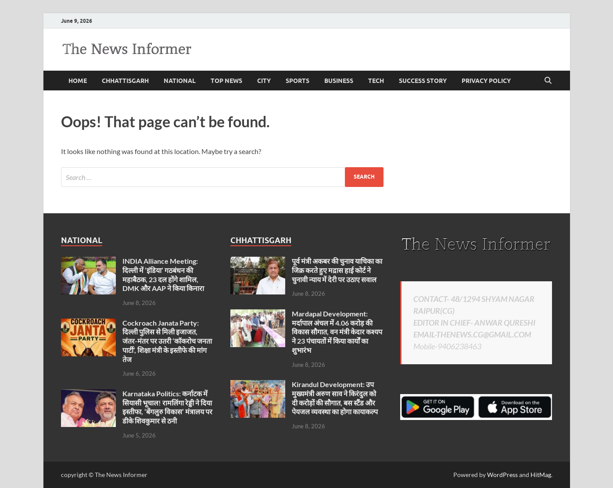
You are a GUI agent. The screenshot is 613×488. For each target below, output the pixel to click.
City (264, 80)
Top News (226, 80)
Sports (297, 80)
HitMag (541, 474)
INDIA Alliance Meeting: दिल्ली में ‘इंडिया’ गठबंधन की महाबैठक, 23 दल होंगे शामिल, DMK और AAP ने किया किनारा (163, 274)
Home (77, 80)
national (180, 80)
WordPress (502, 474)
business (338, 80)
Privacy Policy (486, 80)
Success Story (423, 80)
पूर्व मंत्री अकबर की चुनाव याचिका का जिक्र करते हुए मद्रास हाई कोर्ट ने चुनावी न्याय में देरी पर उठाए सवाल (337, 270)
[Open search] (548, 81)
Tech (376, 80)
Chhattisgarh (125, 80)
